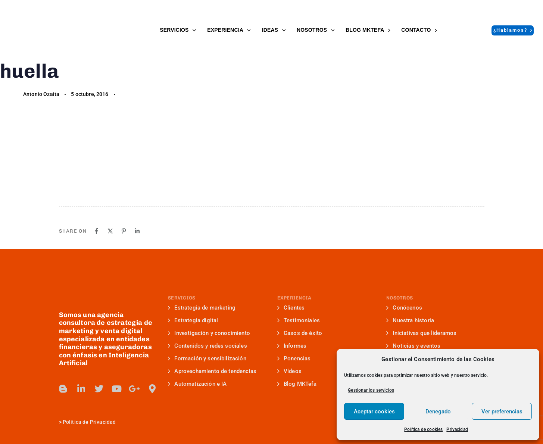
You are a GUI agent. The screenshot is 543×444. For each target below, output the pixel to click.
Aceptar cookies (374, 411)
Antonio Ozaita (41, 94)
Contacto (419, 30)
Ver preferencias (501, 411)
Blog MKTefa (296, 384)
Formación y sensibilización (207, 358)
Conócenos (404, 307)
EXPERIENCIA (228, 30)
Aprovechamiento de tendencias (212, 371)
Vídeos (289, 371)
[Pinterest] (124, 231)
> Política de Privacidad (87, 422)
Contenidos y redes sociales (207, 345)
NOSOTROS (315, 30)
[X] (110, 231)
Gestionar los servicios (371, 390)
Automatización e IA (197, 384)
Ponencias (294, 358)
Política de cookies (423, 429)
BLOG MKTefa (368, 30)
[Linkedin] (137, 231)
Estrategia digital (193, 320)
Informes (292, 345)
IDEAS (273, 30)
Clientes (291, 307)
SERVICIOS (178, 30)
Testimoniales (298, 320)
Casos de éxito (299, 333)
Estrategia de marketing (201, 307)
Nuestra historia (410, 320)
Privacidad (457, 429)
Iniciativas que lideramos (421, 333)
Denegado (438, 411)
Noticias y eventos (413, 345)
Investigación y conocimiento (209, 333)
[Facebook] (96, 231)
